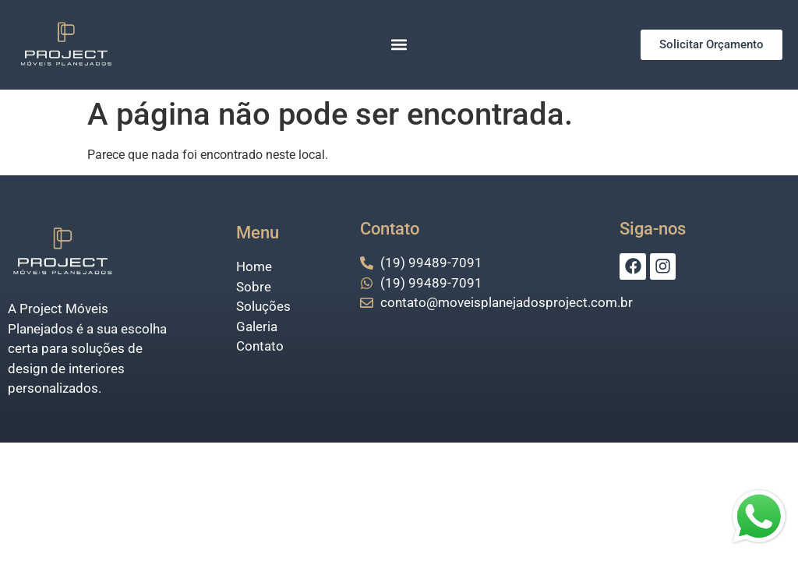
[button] (399, 45)
